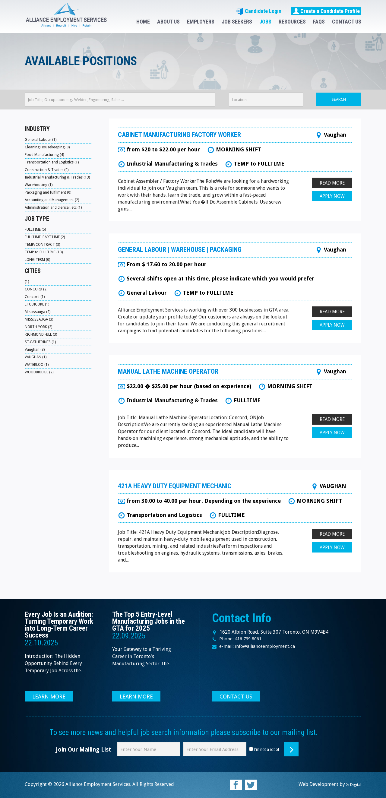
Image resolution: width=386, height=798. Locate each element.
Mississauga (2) (38, 311)
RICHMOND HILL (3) (42, 334)
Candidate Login (258, 11)
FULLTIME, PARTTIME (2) (46, 237)
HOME (143, 21)
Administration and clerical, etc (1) (54, 207)
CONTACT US (346, 21)
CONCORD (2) (37, 289)
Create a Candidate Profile (326, 10)
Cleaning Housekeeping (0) (48, 147)
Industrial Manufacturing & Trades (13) (58, 177)
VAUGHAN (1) (36, 357)
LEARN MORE (50, 696)
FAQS (319, 21)
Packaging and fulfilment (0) (49, 192)
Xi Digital (351, 784)
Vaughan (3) (35, 349)
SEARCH (339, 99)
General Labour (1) (41, 139)
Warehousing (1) (39, 184)
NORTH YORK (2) (39, 327)
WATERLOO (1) (37, 364)
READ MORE (331, 183)
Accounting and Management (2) (53, 200)
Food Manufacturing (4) (45, 154)
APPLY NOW (331, 197)
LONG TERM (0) (38, 259)
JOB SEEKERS (237, 21)
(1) (27, 281)
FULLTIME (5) (36, 229)
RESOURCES (292, 21)
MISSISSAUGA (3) (40, 319)
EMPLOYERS (200, 21)
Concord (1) (35, 296)
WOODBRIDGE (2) (40, 372)
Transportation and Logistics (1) (52, 162)
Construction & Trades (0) (47, 169)
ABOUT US (168, 21)
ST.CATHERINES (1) (41, 342)
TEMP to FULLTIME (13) (44, 252)
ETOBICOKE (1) (38, 304)
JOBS (265, 21)
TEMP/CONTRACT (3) (43, 244)
